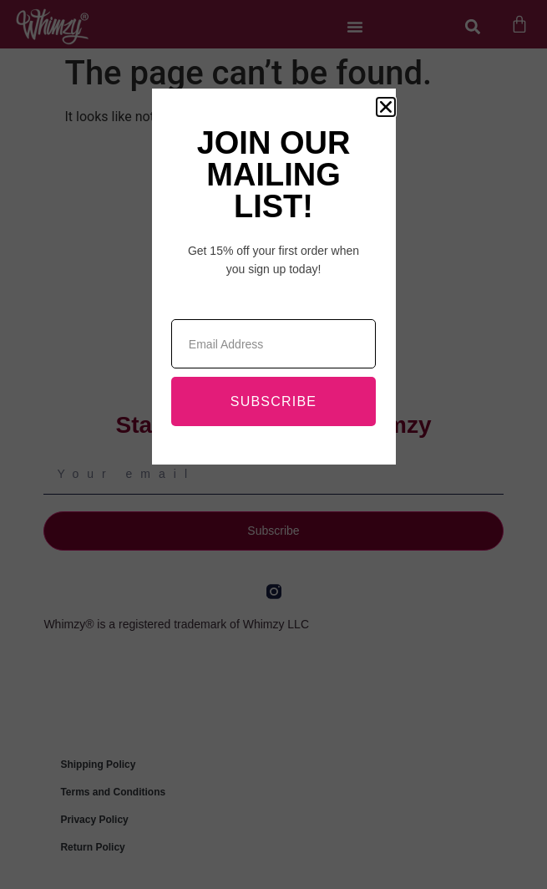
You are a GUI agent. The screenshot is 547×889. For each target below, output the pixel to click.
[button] (385, 107)
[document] (273, 444)
